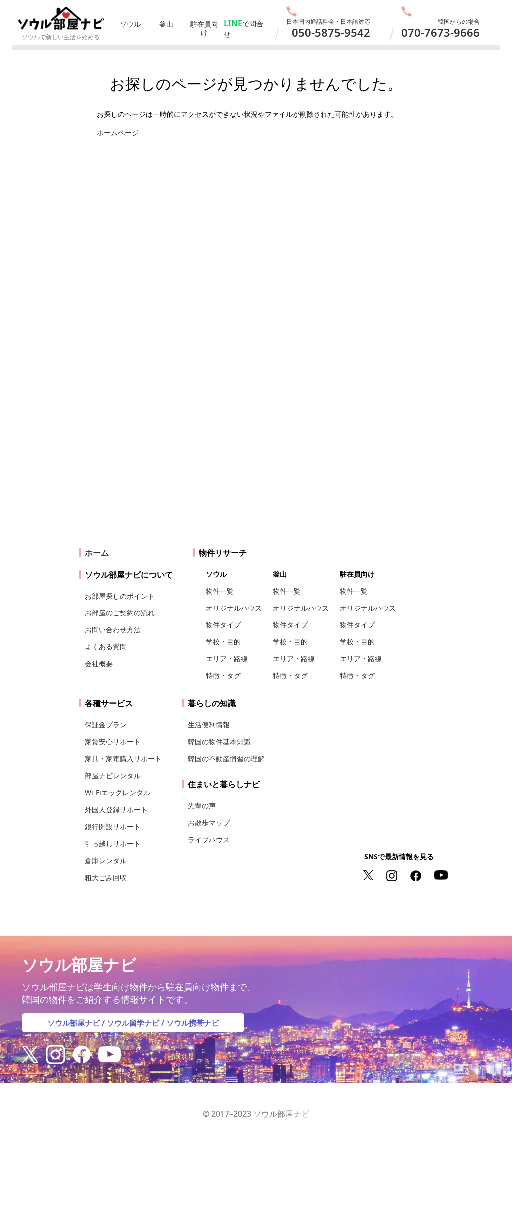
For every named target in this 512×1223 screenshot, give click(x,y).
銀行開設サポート (113, 830)
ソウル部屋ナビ (70, 1026)
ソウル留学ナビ (134, 1026)
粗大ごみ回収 (106, 881)
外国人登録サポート (116, 813)
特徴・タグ (223, 679)
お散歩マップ (209, 826)
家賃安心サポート (113, 745)
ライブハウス (209, 843)
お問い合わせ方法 (113, 633)
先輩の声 (202, 809)
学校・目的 (223, 645)
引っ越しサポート (113, 847)
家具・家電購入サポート (123, 762)
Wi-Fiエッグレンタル (117, 796)
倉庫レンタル (106, 864)
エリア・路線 (227, 662)
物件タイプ (223, 628)
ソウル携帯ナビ (196, 1026)
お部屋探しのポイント (120, 600)
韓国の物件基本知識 (219, 745)
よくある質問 (106, 650)
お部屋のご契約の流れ (120, 616)
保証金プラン (106, 728)
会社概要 (99, 667)
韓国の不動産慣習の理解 (226, 762)
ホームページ (118, 132)
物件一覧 (220, 595)
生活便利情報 (209, 728)
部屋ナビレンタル (113, 779)
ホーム (97, 556)
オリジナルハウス (234, 611)
